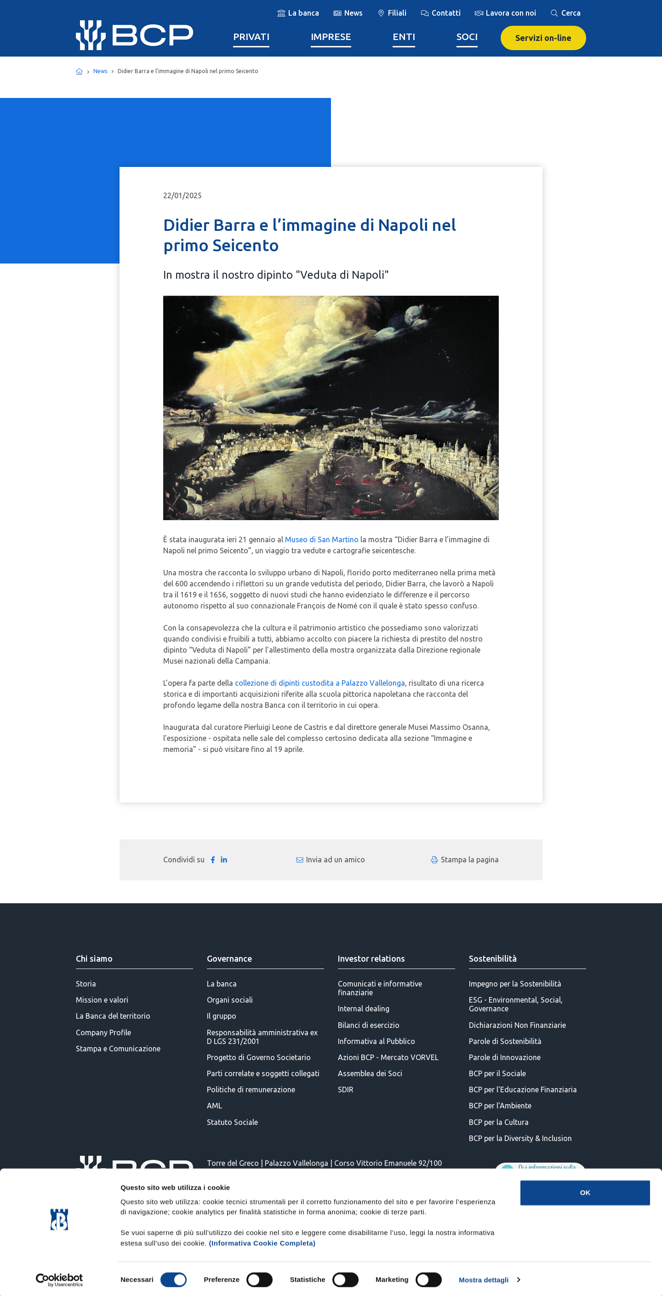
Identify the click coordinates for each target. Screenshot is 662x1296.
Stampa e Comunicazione (118, 1048)
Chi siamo (94, 958)
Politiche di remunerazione (251, 1089)
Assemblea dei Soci (370, 1073)
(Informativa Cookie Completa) (262, 1241)
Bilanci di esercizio (368, 1025)
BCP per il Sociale (497, 1073)
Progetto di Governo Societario (259, 1057)
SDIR (346, 1089)
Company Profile (103, 1032)
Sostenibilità (493, 958)
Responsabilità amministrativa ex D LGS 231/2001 (262, 1036)
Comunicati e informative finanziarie (380, 988)
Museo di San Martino (322, 539)
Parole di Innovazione (505, 1057)
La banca (222, 984)
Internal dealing (363, 1008)
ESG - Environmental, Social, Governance (516, 1004)
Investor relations (371, 958)
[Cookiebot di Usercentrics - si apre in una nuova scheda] (59, 1278)
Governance (229, 958)
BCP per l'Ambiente (500, 1105)
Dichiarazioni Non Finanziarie (517, 1025)
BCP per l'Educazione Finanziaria (523, 1089)
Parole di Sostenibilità (505, 1041)
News (100, 71)
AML (214, 1105)
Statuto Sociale (232, 1122)
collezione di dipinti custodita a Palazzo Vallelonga (320, 683)
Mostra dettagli (483, 1278)
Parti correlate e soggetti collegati (263, 1073)
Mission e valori (102, 1000)
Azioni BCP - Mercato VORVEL (388, 1057)
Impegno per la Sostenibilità (515, 984)
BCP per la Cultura (499, 1122)
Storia (86, 984)
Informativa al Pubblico (376, 1041)
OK (585, 1191)
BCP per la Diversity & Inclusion (520, 1138)
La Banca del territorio (113, 1016)
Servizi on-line (543, 37)
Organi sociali (230, 1000)
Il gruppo (221, 1016)
